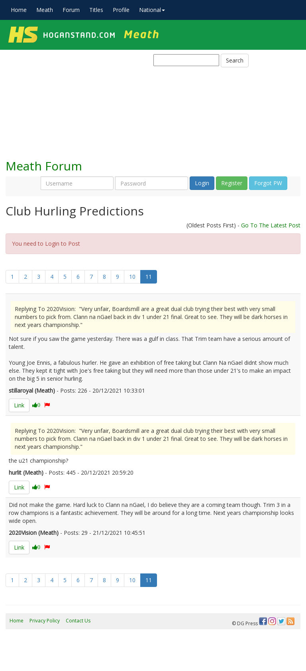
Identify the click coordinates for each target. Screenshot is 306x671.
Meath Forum (44, 166)
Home (19, 10)
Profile (121, 10)
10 (132, 276)
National (152, 10)
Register (231, 183)
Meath (44, 10)
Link (19, 405)
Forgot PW (268, 183)
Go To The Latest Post (270, 225)
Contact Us (78, 620)
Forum (71, 10)
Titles (96, 10)
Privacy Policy (44, 620)
